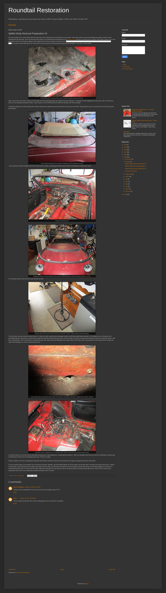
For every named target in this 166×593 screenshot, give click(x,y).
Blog (124, 64)
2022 (125, 144)
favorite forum (71, 39)
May (126, 184)
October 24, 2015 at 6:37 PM (32, 487)
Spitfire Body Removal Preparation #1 (135, 168)
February (128, 191)
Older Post (112, 569)
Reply (15, 492)
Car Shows (126, 66)
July (126, 179)
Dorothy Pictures (128, 69)
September (128, 174)
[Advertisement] (62, 551)
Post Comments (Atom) (22, 572)
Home (62, 569)
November (128, 159)
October (127, 161)
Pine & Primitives (18, 487)
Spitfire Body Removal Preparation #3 (135, 163)
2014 (125, 194)
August (127, 176)
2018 (125, 149)
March (127, 189)
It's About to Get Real (131, 171)
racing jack (87, 276)
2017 (125, 152)
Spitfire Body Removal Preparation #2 (135, 166)
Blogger (86, 583)
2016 (125, 154)
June (126, 181)
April (126, 186)
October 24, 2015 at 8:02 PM (28, 498)
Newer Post (12, 569)
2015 (125, 157)
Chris (15, 498)
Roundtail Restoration (38, 10)
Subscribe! (12, 25)
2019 (125, 147)
